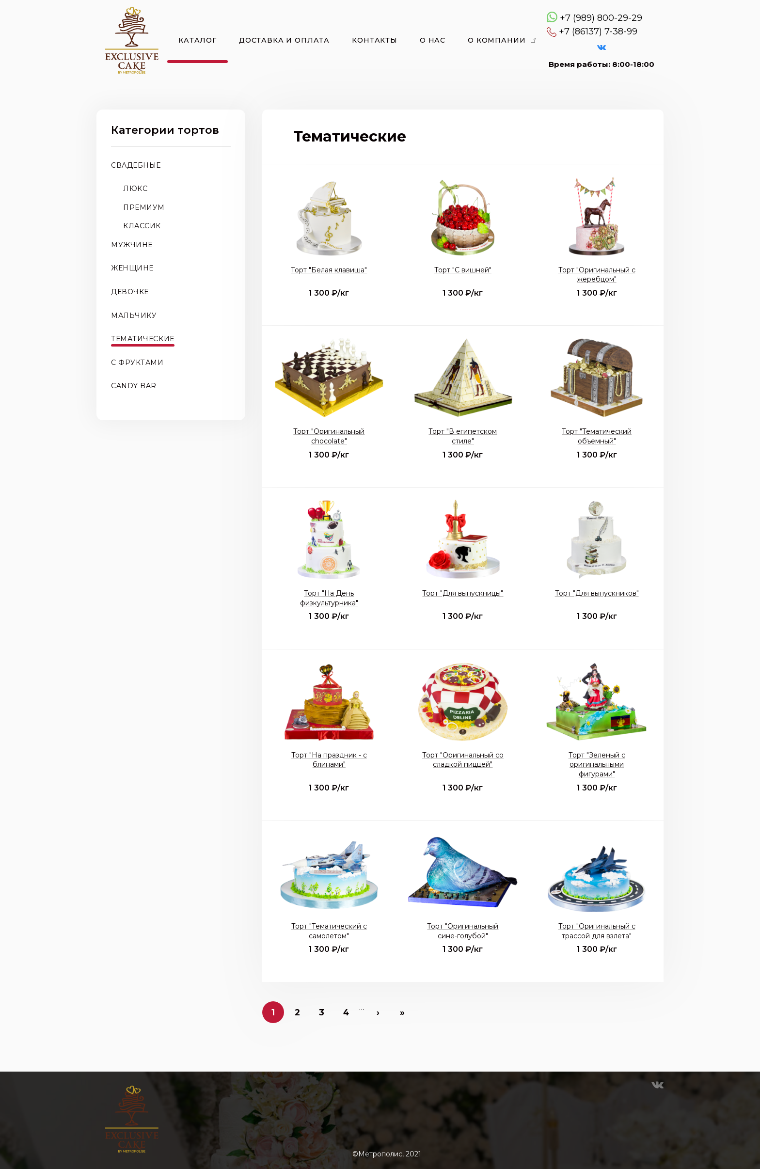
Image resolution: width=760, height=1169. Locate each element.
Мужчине (132, 244)
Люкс (135, 188)
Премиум (144, 207)
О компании (496, 40)
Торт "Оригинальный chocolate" (328, 436)
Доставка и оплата (284, 40)
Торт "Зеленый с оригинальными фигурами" (597, 764)
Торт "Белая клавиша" (329, 270)
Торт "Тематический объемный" (597, 436)
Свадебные (136, 165)
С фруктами (137, 362)
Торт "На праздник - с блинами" (329, 760)
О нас (432, 40)
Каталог (197, 40)
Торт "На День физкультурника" (329, 598)
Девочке (130, 291)
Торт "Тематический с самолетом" (329, 931)
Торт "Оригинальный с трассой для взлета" (596, 931)
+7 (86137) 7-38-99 (598, 31)
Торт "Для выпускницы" (462, 593)
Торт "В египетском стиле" (462, 436)
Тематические (142, 338)
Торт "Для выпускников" (597, 593)
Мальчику (134, 315)
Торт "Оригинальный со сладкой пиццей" (463, 760)
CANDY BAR (134, 385)
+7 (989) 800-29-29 (601, 18)
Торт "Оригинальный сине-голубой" (462, 931)
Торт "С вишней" (462, 270)
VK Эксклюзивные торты (601, 47)
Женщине (132, 268)
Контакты (374, 40)
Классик (142, 225)
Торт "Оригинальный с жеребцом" (596, 275)
